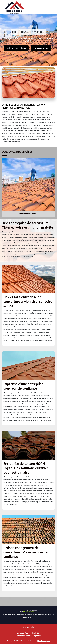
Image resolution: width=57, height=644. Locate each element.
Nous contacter (41, 48)
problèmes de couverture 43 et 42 (27, 615)
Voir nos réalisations (16, 48)
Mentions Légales (44, 641)
